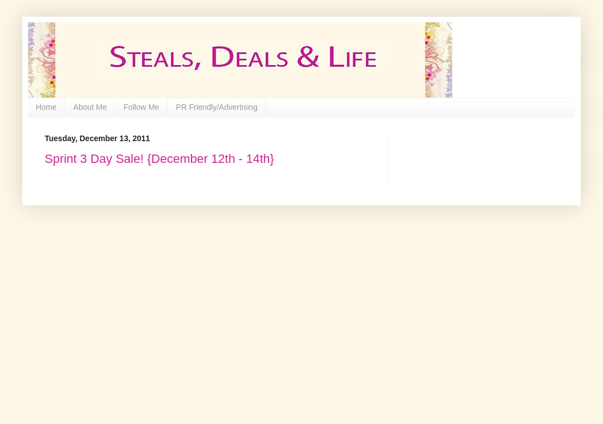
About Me (90, 107)
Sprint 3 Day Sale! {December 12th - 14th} (159, 159)
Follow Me (141, 107)
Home (46, 107)
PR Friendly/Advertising (216, 107)
